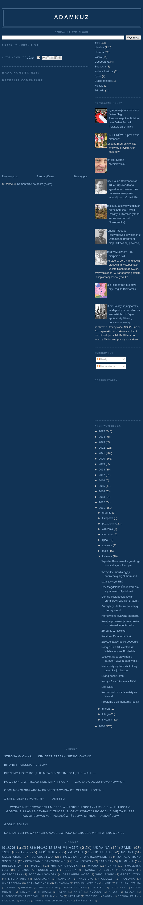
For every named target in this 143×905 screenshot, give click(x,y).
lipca (105, 539)
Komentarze (106, 366)
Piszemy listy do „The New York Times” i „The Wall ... (50, 773)
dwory (108, 896)
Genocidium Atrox (54, 847)
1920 (6, 852)
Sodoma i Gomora (42, 874)
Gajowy (128, 869)
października (110, 523)
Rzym (49, 896)
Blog (97, 42)
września (108, 529)
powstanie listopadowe (53, 901)
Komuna (64, 878)
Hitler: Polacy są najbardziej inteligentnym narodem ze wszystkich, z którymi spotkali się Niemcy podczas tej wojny (123, 314)
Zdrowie (99, 90)
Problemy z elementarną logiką (120, 701)
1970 (113, 888)
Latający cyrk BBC (112, 581)
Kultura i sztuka (104, 71)
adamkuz (71, 17)
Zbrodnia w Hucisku (113, 630)
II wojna (44, 892)
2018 (102, 469)
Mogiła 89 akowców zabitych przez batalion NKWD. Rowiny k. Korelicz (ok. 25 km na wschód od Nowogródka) (123, 214)
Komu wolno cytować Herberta (119, 615)
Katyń (78, 892)
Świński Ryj (84, 901)
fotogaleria (127, 896)
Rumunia (126, 861)
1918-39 (105, 861)
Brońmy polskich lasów (25, 764)
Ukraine (74, 896)
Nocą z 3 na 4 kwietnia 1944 (118, 681)
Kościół (95, 892)
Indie (107, 883)
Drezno (23, 869)
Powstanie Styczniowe (45, 861)
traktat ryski (38, 883)
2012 (102, 502)
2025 (102, 431)
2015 (102, 485)
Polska (127, 852)
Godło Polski (16, 824)
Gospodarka (102, 61)
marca (106, 708)
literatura (17, 878)
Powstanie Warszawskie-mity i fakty (36, 781)
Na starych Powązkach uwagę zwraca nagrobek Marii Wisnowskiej (64, 832)
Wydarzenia (11, 883)
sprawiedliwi (48, 888)
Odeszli (58, 798)
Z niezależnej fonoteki (25, 798)
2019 (102, 464)
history (27, 888)
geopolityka (130, 874)
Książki (99, 85)
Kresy (113, 892)
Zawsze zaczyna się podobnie (119, 641)
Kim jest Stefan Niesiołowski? (65, 756)
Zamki (127, 848)
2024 (102, 436)
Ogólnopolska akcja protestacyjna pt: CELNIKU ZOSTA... (54, 790)
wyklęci (99, 888)
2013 (102, 496)
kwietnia (107, 556)
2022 (102, 447)
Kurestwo (46, 869)
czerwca (107, 545)
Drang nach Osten (112, 675)
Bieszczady (12, 865)
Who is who (104, 874)
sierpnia (107, 534)
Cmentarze (11, 856)
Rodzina (70, 869)
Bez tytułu (107, 686)
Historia (99, 52)
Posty (102, 359)
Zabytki (75, 852)
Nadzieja (86, 878)
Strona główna (45, 176)
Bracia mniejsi (103, 80)
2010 (102, 726)
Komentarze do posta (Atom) (34, 184)
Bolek (108, 869)
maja (105, 550)
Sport (98, 76)
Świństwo (82, 861)
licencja (8, 901)
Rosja (36, 865)
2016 (102, 480)
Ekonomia (62, 883)
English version (86, 883)
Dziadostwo (42, 856)
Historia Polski (65, 865)
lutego (106, 714)
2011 (102, 507)
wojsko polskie (75, 888)
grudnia (107, 512)
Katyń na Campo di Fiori (116, 636)
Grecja (25, 892)
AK (123, 888)
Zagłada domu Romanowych (100, 781)
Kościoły (48, 852)
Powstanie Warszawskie (85, 856)
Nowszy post (10, 176)
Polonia (128, 878)
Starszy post (80, 176)
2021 (102, 453)
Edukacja (100, 66)
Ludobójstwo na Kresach (21, 896)
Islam (62, 892)
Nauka (90, 869)
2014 (102, 491)
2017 (102, 475)
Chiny (112, 865)
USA (60, 896)
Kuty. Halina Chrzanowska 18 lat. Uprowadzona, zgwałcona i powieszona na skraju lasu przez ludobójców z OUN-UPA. (122, 189)
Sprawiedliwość (76, 874)
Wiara (98, 57)
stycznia (107, 719)
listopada (108, 518)
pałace (25, 901)
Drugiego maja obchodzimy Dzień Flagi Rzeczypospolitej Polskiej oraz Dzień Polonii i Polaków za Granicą (122, 118)
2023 (102, 442)
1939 (24, 852)
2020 (102, 458)
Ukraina (99, 47)
